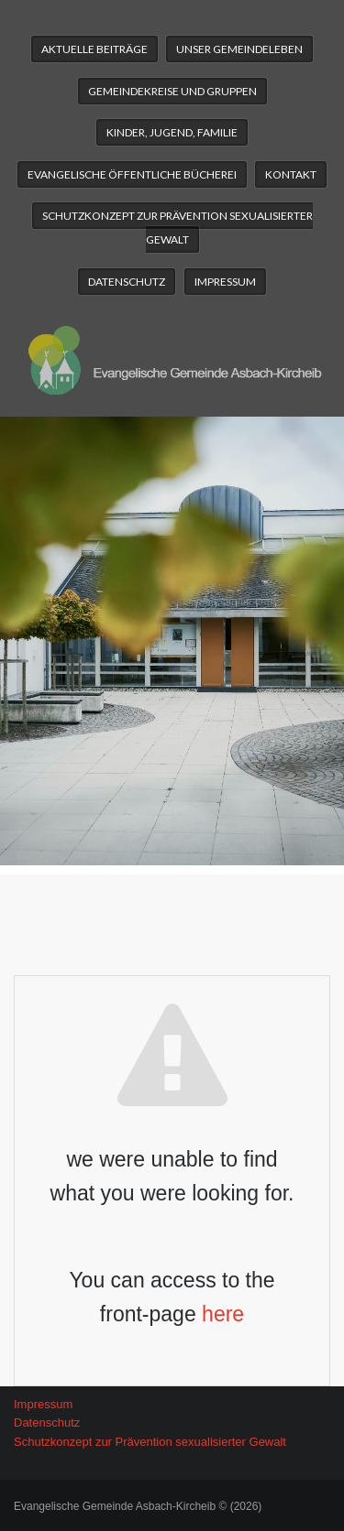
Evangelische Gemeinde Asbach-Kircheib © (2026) (137, 1506)
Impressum (225, 281)
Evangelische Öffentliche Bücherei (132, 174)
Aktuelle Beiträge (94, 49)
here (223, 1314)
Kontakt (290, 174)
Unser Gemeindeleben (239, 49)
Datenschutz (126, 281)
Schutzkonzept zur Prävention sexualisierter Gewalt (177, 227)
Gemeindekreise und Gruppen (172, 91)
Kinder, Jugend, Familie (172, 132)
